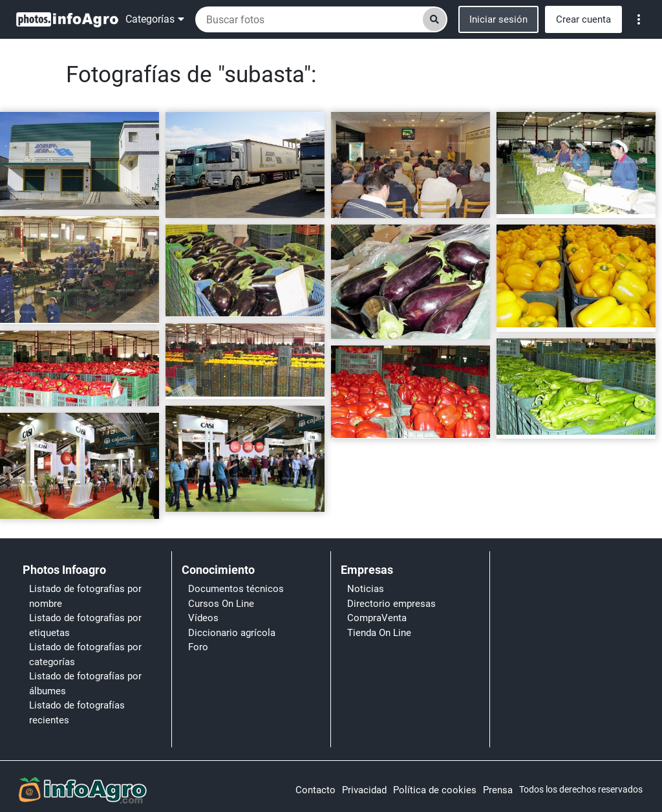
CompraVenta (377, 618)
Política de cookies (434, 790)
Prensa (498, 790)
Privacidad (364, 790)
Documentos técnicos (236, 589)
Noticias (365, 589)
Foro (198, 647)
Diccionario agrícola (231, 633)
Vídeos (203, 618)
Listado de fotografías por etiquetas (85, 625)
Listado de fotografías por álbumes (85, 683)
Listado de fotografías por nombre (85, 596)
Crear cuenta (583, 19)
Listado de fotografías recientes (77, 712)
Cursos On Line (221, 603)
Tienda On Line (379, 633)
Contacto (315, 790)
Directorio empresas (391, 603)
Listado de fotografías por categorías (85, 654)
